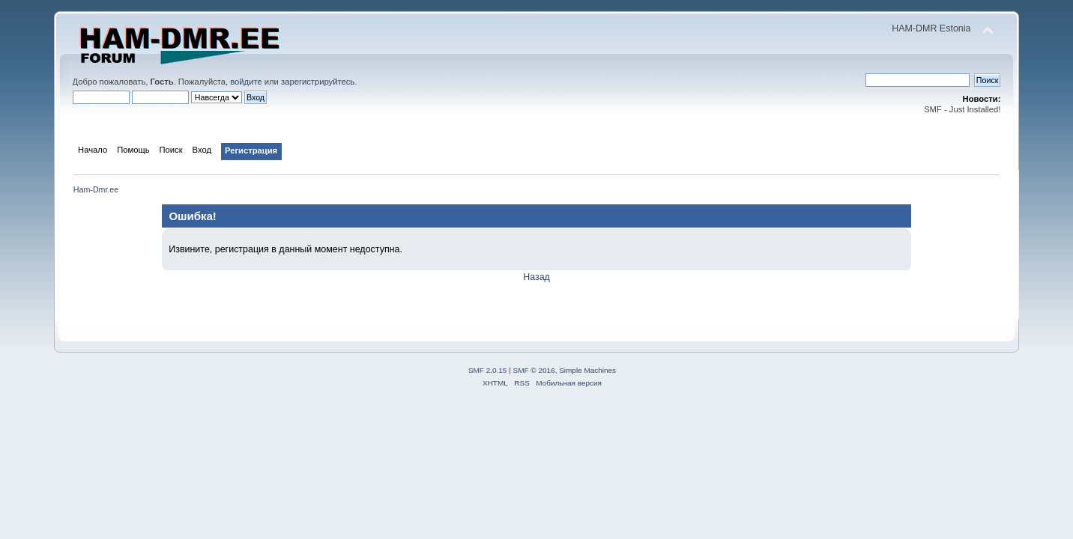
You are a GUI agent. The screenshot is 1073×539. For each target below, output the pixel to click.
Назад (536, 277)
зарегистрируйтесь (317, 81)
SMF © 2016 (534, 370)
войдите (246, 81)
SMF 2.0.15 (487, 370)
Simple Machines (587, 370)
